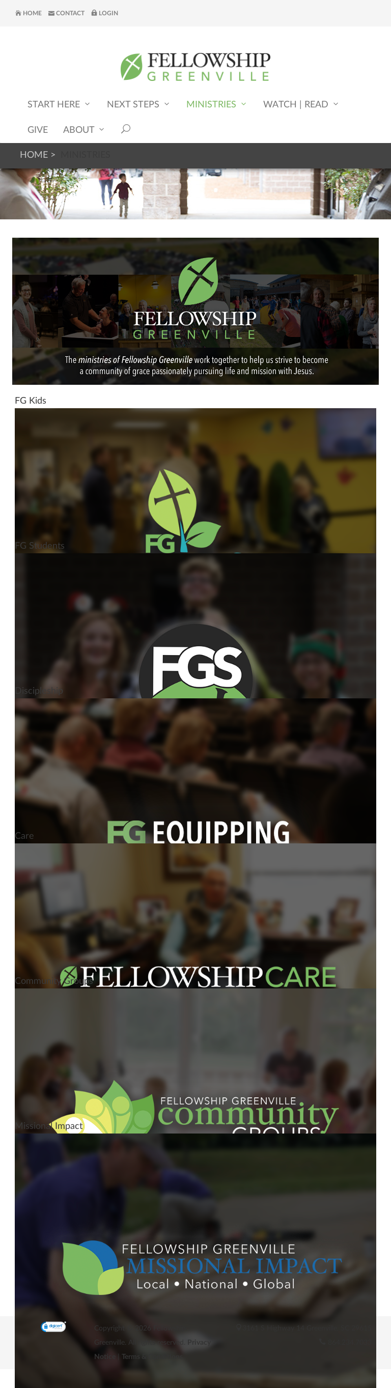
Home (28, 13)
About (84, 129)
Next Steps (139, 104)
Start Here (59, 104)
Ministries (217, 104)
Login (104, 13)
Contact (66, 13)
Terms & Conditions (152, 1357)
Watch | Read (301, 104)
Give (37, 130)
